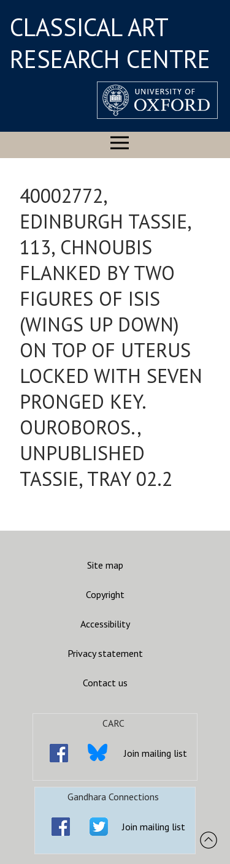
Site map (105, 565)
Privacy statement (105, 653)
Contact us (105, 682)
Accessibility (105, 624)
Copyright (105, 594)
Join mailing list (155, 753)
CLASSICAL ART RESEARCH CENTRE (110, 43)
